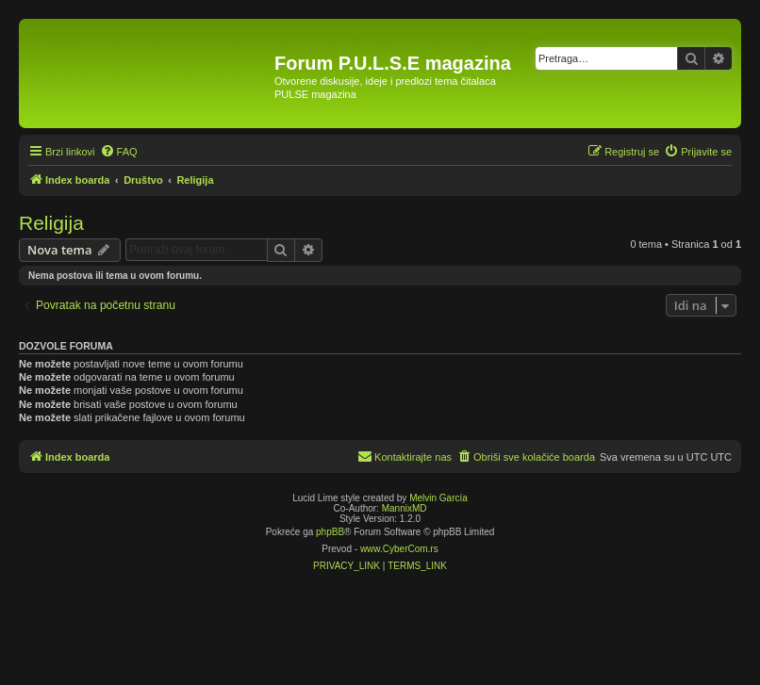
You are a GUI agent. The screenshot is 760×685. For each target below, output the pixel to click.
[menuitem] (119, 151)
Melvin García (438, 498)
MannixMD (404, 508)
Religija (51, 223)
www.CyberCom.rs (399, 549)
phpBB (330, 532)
